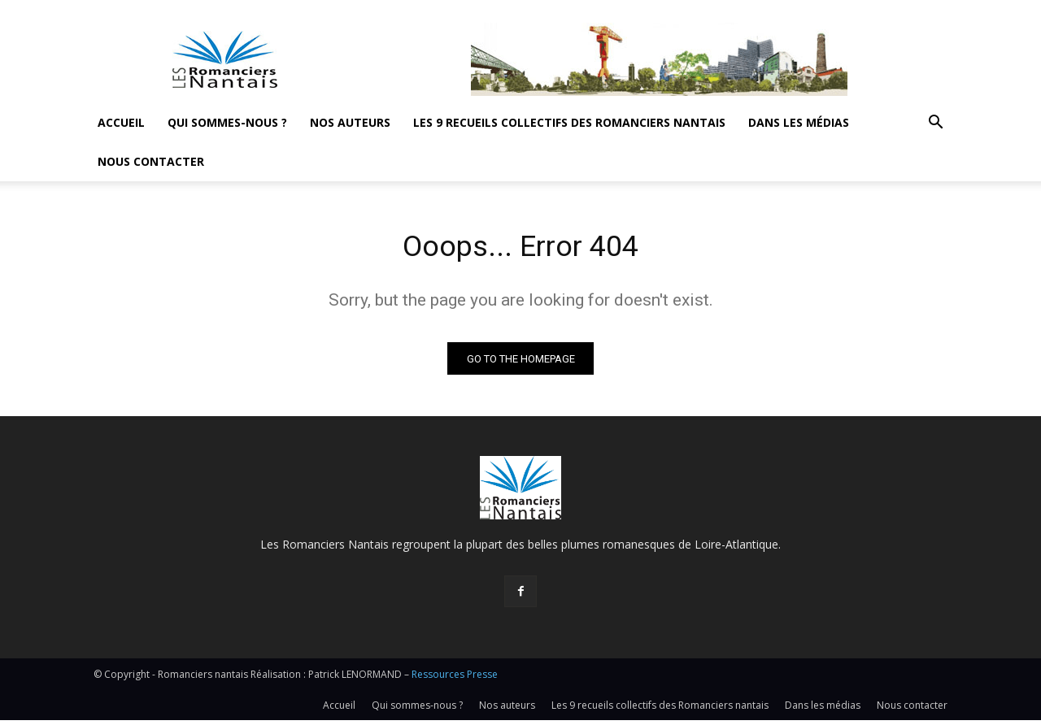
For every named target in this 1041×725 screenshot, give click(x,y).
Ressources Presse (455, 679)
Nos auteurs (350, 122)
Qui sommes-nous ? (227, 122)
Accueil (121, 122)
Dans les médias (798, 122)
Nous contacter (151, 161)
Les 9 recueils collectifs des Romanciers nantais (569, 122)
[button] (935, 124)
